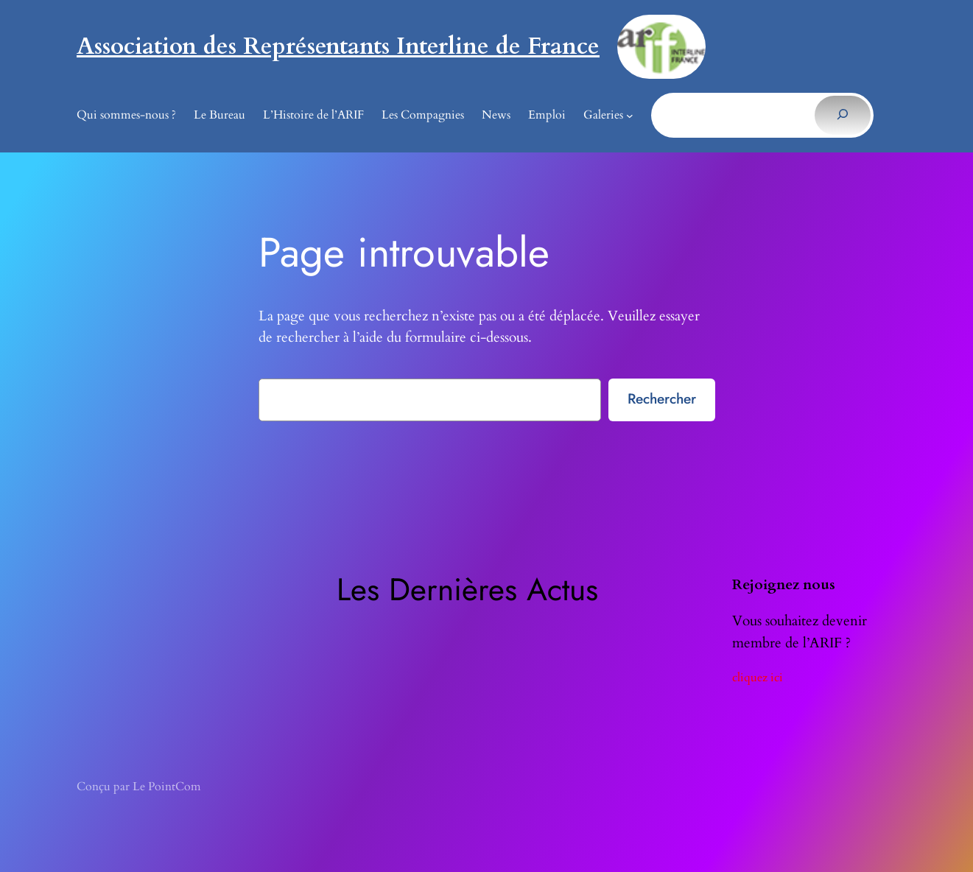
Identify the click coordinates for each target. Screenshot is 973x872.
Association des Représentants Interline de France (338, 46)
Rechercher (662, 398)
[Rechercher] (842, 115)
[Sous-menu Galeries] (629, 115)
